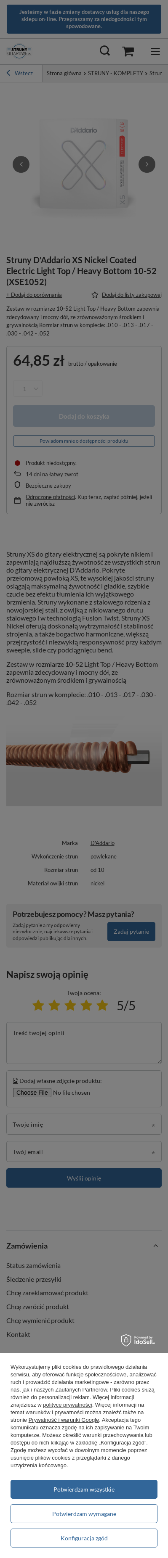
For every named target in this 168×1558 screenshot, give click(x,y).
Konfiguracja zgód (84, 1538)
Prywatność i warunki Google (64, 1420)
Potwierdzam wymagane (84, 1513)
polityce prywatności (67, 1405)
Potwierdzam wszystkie (84, 1489)
